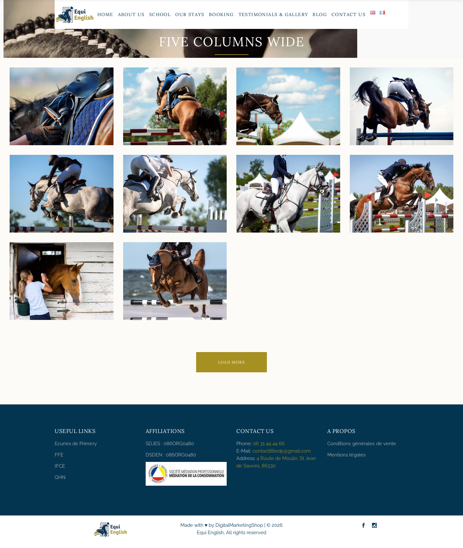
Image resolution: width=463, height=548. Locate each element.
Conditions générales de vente (361, 443)
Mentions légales (346, 455)
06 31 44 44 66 (269, 443)
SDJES (153, 443)
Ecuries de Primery (76, 443)
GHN (60, 477)
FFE (59, 455)
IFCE (60, 466)
